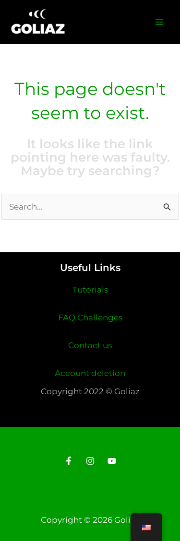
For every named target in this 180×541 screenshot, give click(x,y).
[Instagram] (90, 461)
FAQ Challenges (90, 317)
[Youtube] (112, 461)
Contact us (90, 345)
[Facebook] (68, 461)
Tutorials (90, 289)
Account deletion (90, 373)
